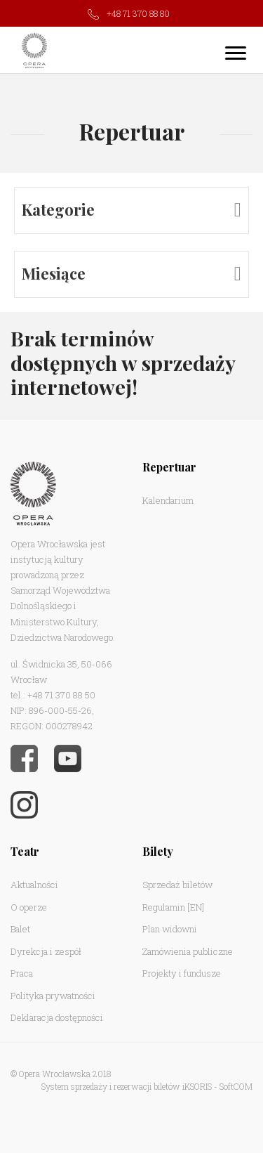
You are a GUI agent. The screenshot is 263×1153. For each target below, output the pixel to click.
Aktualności (34, 884)
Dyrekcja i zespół (46, 951)
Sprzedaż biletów (177, 884)
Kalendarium (168, 500)
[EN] (195, 907)
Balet (20, 929)
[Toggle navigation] (235, 52)
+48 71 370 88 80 (138, 13)
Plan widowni (169, 929)
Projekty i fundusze (181, 973)
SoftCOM (236, 1086)
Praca (22, 973)
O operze (29, 907)
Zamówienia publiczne (187, 951)
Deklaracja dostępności (57, 1017)
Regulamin (163, 907)
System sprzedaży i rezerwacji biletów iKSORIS (126, 1086)
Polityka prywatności (53, 995)
